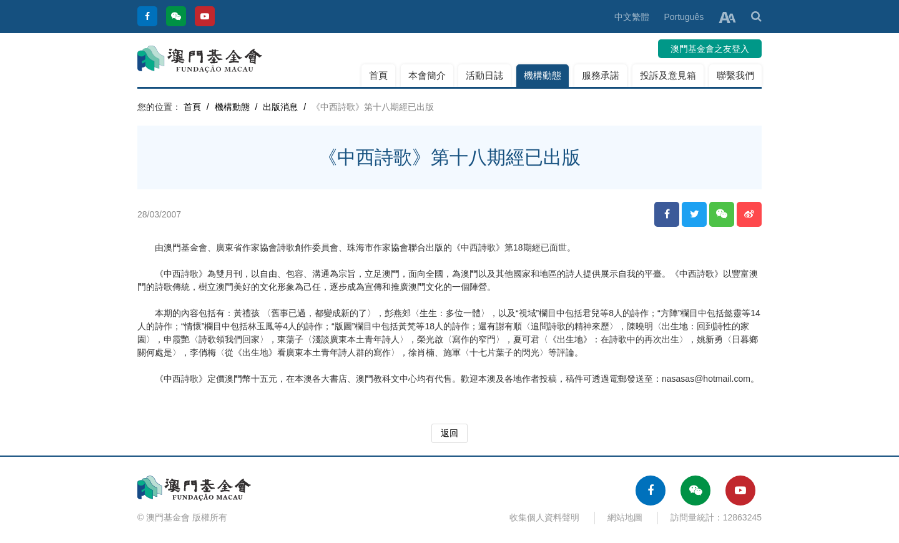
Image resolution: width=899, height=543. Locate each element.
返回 (449, 433)
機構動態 (542, 75)
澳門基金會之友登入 (710, 49)
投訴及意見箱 (668, 75)
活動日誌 (484, 75)
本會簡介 (427, 75)
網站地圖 (624, 517)
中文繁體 (631, 17)
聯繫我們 (735, 75)
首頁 (378, 75)
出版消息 (280, 107)
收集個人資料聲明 (544, 517)
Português (684, 17)
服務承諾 (600, 75)
